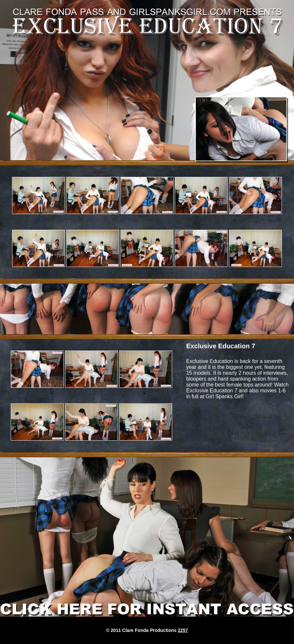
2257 (183, 630)
